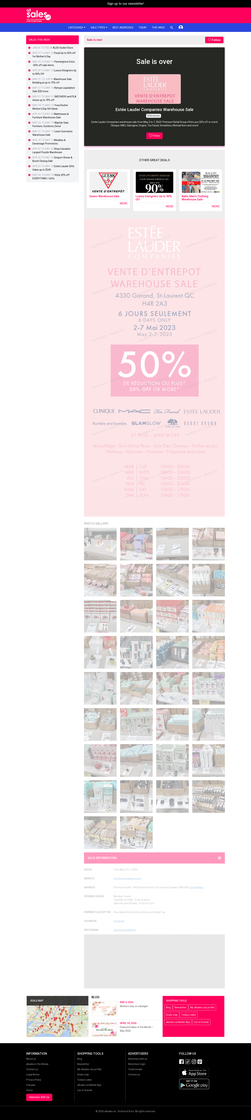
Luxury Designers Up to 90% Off (154, 198)
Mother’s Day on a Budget (134, 1006)
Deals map (172, 1014)
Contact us (32, 1069)
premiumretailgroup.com (127, 878)
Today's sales (188, 1014)
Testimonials (135, 1069)
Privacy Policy (33, 1079)
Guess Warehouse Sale (104, 196)
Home (29, 1090)
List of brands (201, 1022)
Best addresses (123, 27)
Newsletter (180, 1007)
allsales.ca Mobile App (178, 1022)
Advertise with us (137, 1058)
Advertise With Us (39, 1097)
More (123, 203)
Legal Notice (33, 1074)
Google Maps (196, 887)
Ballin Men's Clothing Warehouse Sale (195, 198)
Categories (76, 27)
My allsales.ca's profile (202, 1007)
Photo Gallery (96, 523)
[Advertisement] (154, 961)
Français (30, 1085)
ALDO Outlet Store (63, 47)
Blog (168, 1007)
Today (143, 27)
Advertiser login (136, 1064)
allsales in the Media (37, 1064)
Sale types (99, 27)
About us (31, 1058)
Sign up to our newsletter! (125, 4)
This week (158, 27)
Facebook (119, 921)
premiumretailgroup (125, 930)
